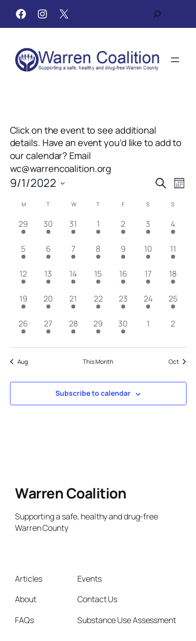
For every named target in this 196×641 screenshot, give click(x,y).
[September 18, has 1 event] (173, 280)
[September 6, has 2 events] (48, 255)
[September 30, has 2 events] (123, 330)
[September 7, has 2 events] (73, 255)
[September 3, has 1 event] (148, 230)
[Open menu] (175, 60)
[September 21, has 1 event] (73, 305)
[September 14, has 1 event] (73, 280)
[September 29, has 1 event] (98, 330)
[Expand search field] (157, 14)
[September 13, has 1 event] (48, 280)
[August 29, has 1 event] (23, 230)
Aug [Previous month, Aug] (19, 362)
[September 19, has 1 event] (23, 305)
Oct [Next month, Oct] (178, 362)
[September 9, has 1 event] (123, 255)
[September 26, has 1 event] (23, 330)
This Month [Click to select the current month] (98, 362)
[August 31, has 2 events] (73, 230)
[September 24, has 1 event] (148, 305)
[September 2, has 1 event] (123, 230)
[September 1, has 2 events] (98, 230)
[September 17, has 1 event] (148, 280)
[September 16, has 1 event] (123, 280)
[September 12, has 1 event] (23, 280)
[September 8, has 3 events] (98, 255)
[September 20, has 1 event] (48, 305)
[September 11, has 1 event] (173, 255)
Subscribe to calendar (93, 393)
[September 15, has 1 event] (98, 280)
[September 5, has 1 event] (23, 255)
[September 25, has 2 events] (173, 305)
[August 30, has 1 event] (48, 230)
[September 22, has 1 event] (98, 305)
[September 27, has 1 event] (48, 330)
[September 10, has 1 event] (148, 255)
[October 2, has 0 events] (173, 330)
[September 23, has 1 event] (123, 305)
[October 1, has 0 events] (148, 330)
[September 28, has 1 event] (73, 330)
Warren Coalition (70, 492)
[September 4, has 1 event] (173, 230)
